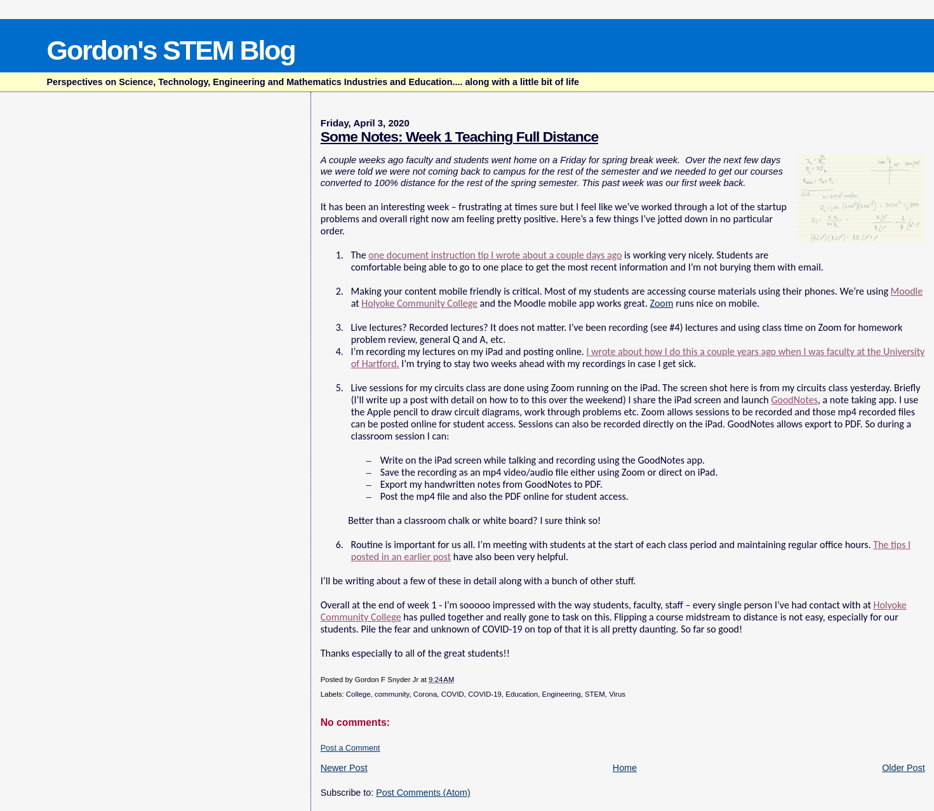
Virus (617, 694)
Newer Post (344, 768)
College (358, 694)
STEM (595, 694)
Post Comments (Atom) (423, 793)
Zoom (662, 303)
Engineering (561, 694)
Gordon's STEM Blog (171, 50)
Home (625, 768)
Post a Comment (350, 748)
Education (521, 694)
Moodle (907, 291)
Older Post (903, 768)
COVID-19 (485, 694)
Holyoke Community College (419, 303)
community (392, 694)
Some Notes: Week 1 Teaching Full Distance (459, 136)
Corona (425, 694)
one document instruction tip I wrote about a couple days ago (495, 255)
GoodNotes (794, 400)
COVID (452, 694)
